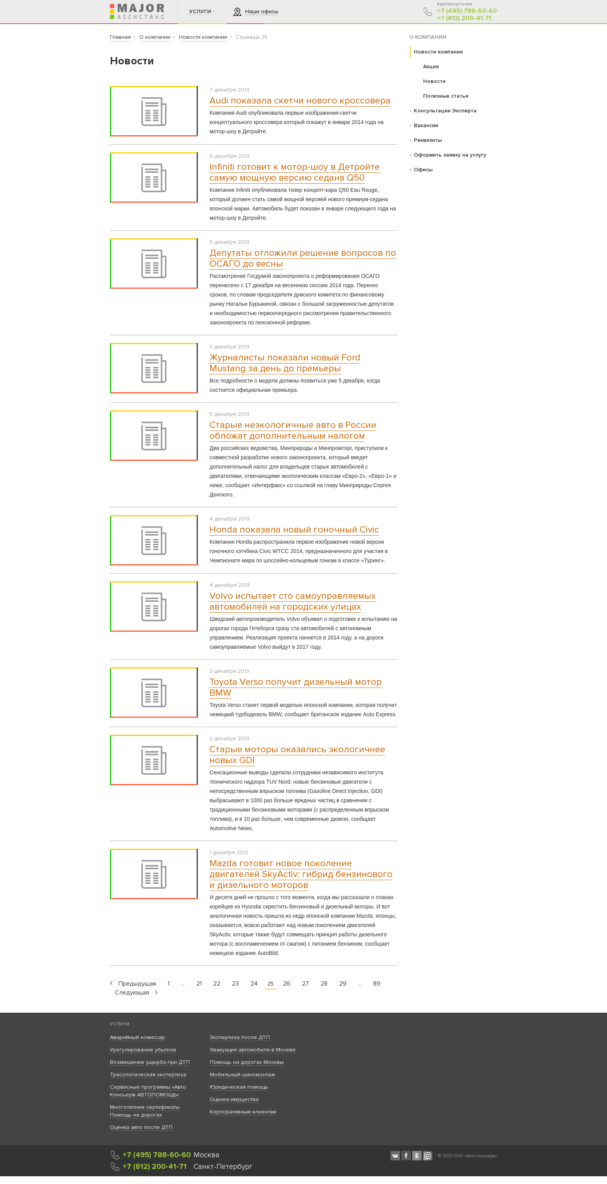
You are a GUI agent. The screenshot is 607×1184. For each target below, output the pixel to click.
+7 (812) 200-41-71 (464, 18)
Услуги (119, 1024)
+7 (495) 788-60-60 (467, 11)
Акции (431, 66)
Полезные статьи (445, 96)
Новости (434, 81)
